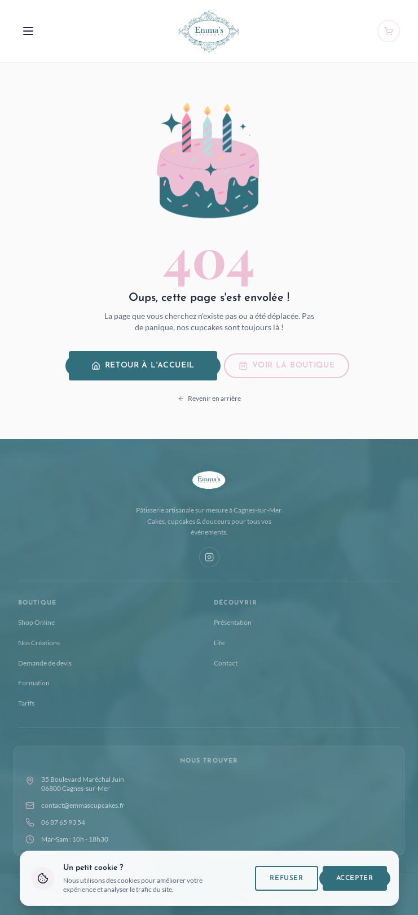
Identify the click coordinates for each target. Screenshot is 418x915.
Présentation (233, 622)
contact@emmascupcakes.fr (75, 805)
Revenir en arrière (209, 398)
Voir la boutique (287, 365)
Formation (34, 682)
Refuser (286, 886)
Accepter (354, 886)
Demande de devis (45, 663)
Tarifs (26, 703)
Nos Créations (39, 642)
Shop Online (36, 622)
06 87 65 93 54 (55, 822)
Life (219, 642)
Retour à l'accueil (143, 365)
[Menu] (28, 31)
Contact (225, 663)
